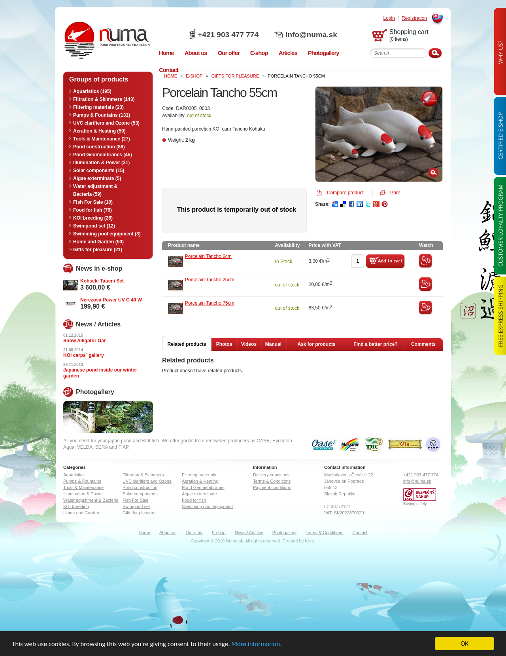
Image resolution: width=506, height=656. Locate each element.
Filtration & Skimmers (143, 474)
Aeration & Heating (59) (99, 131)
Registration (414, 18)
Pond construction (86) (99, 147)
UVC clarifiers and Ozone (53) (106, 123)
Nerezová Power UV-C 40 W (111, 300)
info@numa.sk (311, 34)
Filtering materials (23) (98, 107)
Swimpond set (136, 506)
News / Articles (249, 532)
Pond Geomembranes (203, 487)
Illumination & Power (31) (101, 162)
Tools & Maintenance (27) (101, 139)
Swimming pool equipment (207, 506)
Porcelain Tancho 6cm (208, 256)
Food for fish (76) (92, 210)
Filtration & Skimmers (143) (103, 99)
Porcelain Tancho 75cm (209, 303)
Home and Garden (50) (98, 242)
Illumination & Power (83, 493)
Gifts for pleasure (235, 76)
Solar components (140, 493)
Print (395, 192)
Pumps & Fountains (82, 481)
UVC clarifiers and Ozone (147, 481)
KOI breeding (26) (93, 218)
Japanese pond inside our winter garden (100, 373)
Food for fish (194, 500)
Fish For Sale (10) (93, 202)
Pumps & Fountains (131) (101, 115)
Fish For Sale (135, 500)
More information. (256, 644)
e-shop (194, 76)
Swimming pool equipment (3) (107, 234)
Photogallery (284, 532)
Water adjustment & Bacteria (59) (95, 190)
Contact (360, 532)
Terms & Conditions (272, 481)
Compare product (345, 192)
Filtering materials (199, 474)
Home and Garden (81, 512)
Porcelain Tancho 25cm (209, 279)
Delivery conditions (271, 474)
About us (167, 532)
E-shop (219, 532)
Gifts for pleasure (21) (97, 249)
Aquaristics (74, 474)
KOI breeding (76, 506)
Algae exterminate (199, 493)
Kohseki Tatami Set (102, 281)
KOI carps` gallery (83, 355)
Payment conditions (272, 487)
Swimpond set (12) (94, 226)
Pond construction (140, 487)
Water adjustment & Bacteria (91, 500)
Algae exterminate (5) (97, 178)
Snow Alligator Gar (84, 340)
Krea (309, 540)
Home (144, 532)
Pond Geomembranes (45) (102, 154)
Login (389, 18)
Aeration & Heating (200, 481)
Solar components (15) (98, 170)
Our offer (193, 532)
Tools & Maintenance (83, 487)
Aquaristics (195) (92, 91)
